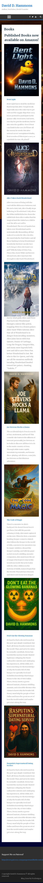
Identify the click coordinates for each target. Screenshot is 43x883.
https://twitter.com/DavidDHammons (32, 17)
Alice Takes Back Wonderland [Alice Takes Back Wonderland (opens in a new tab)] (19, 198)
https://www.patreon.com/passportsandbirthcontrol (22, 860)
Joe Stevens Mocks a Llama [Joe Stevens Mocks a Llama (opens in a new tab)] (18, 427)
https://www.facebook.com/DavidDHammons (29, 17)
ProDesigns (36, 878)
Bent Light (11, 99)
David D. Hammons (17, 6)
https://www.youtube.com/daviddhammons (35, 17)
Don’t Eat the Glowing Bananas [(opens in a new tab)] (20, 636)
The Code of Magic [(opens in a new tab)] (14, 520)
